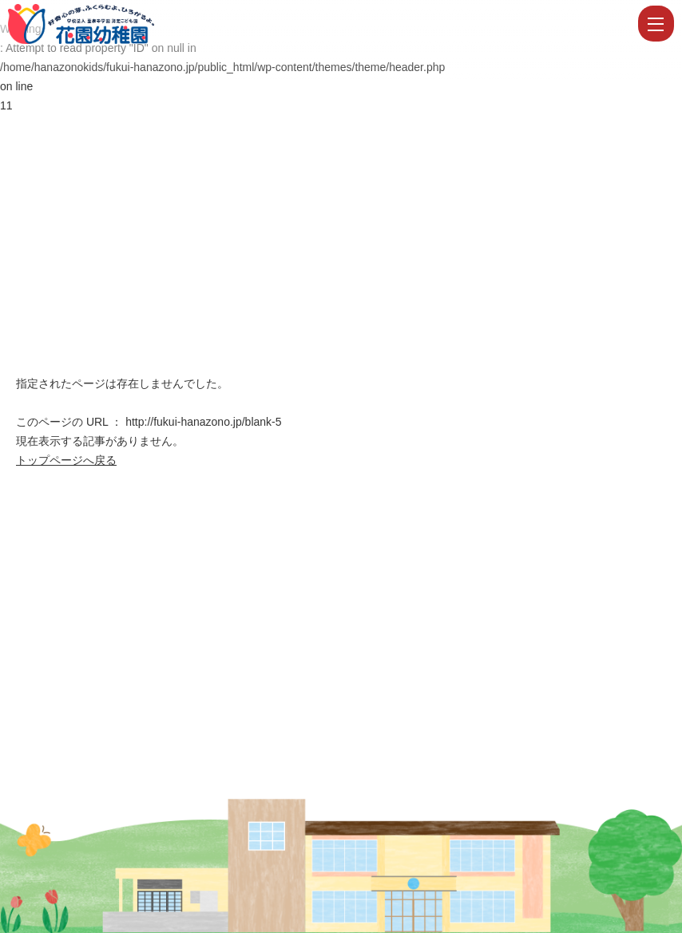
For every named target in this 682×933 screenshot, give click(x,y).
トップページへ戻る (66, 460)
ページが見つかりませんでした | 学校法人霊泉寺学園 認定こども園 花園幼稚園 (321, 24)
